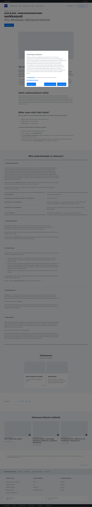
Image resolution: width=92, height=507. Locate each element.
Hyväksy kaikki (61, 84)
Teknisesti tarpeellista (50, 84)
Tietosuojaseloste (31, 77)
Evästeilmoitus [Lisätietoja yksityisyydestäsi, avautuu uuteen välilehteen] (30, 80)
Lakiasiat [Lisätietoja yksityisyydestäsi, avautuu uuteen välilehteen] (36, 80)
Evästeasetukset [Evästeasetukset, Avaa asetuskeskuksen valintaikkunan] (31, 84)
